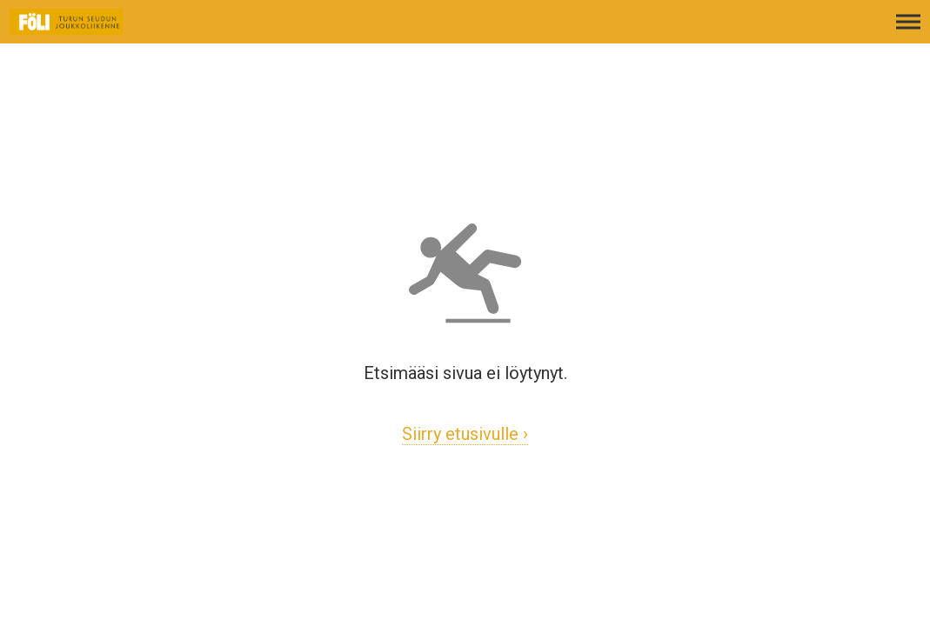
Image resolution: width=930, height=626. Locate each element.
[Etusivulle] (100, 30)
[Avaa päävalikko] (908, 30)
